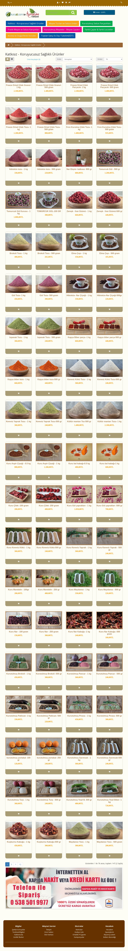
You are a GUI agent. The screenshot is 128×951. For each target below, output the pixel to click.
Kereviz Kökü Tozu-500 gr (109, 379)
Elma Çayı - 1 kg (79, 253)
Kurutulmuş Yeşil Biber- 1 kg (109, 801)
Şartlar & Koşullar (18, 929)
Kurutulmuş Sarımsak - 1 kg (79, 759)
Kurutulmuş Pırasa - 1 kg (79, 716)
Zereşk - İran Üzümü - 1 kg (79, 211)
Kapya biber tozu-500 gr (49, 379)
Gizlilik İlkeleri (18, 937)
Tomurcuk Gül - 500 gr (109, 169)
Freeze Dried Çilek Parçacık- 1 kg (79, 86)
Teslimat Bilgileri (18, 932)
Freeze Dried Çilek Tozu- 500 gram (48, 128)
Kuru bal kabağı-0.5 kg (79, 463)
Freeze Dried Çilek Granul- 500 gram (48, 86)
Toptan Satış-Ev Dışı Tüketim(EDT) (57, 35)
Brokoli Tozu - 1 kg (18, 253)
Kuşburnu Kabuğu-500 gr (49, 842)
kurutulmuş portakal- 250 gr (49, 759)
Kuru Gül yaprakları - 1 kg (79, 506)
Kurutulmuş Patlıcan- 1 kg (18, 716)
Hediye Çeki (79, 932)
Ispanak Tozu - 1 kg (18, 337)
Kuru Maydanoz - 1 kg (79, 590)
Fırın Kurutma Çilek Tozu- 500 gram (109, 128)
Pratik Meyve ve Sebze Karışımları (23, 29)
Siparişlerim (109, 932)
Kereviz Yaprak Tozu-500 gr (49, 421)
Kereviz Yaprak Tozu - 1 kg (18, 421)
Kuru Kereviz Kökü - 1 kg (18, 547)
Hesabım (109, 929)
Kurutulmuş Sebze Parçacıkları (96, 23)
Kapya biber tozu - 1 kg (19, 379)
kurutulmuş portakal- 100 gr (18, 759)
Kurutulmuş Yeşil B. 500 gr (79, 800)
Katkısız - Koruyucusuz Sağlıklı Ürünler (26, 23)
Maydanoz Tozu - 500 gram (109, 842)
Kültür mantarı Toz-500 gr (79, 421)
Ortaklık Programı (79, 934)
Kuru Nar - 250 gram (48, 632)
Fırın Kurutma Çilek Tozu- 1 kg (79, 128)
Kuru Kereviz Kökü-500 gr (49, 547)
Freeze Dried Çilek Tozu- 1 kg (18, 128)
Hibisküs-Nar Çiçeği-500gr (109, 295)
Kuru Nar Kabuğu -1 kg (79, 632)
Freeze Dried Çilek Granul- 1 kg (18, 86)
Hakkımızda (18, 934)
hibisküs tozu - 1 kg (18, 169)
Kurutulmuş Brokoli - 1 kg (18, 674)
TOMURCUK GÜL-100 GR (49, 211)
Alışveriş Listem (109, 934)
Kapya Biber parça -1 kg (79, 337)
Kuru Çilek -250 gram (49, 506)
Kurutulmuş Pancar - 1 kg (79, 674)
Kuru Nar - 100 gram (18, 632)
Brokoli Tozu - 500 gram (49, 253)
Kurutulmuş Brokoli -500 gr (49, 674)
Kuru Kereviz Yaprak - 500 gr (109, 548)
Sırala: (59, 59)
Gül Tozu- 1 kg (18, 295)
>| (20, 864)
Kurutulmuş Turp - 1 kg (19, 800)
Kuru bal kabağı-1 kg (109, 463)
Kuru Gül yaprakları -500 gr (109, 506)
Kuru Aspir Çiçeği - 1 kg (49, 463)
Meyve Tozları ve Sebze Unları (63, 23)
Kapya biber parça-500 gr (109, 337)
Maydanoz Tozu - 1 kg (79, 842)
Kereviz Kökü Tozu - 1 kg (79, 379)
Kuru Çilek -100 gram (18, 506)
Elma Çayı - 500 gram (109, 253)
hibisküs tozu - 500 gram (48, 169)
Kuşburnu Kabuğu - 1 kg (18, 842)
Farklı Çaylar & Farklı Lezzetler (99, 29)
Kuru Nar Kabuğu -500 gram (109, 633)
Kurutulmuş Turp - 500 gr (49, 800)
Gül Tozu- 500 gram (49, 295)
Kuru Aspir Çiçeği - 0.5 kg (18, 463)
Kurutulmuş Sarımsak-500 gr (109, 759)
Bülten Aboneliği (109, 937)
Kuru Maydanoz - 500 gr (109, 590)
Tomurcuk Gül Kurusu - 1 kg (18, 212)
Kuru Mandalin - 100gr (18, 590)
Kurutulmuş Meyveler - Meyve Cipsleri (62, 29)
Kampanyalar (79, 937)
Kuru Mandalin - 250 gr (49, 590)
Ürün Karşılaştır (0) (33, 59)
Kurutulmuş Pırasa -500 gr (109, 716)
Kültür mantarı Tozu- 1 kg (110, 421)
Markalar (79, 929)
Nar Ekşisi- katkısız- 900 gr (79, 169)
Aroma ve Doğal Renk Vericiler (22, 35)
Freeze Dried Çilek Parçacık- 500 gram (109, 86)
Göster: (100, 59)
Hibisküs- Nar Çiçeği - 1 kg (79, 295)
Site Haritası (48, 934)
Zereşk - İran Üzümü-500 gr (109, 211)
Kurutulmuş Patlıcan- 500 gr (49, 717)
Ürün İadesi (48, 932)
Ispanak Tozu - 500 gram (48, 337)
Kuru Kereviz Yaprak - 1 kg (79, 547)
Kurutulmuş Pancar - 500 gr (109, 674)
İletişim (49, 929)
